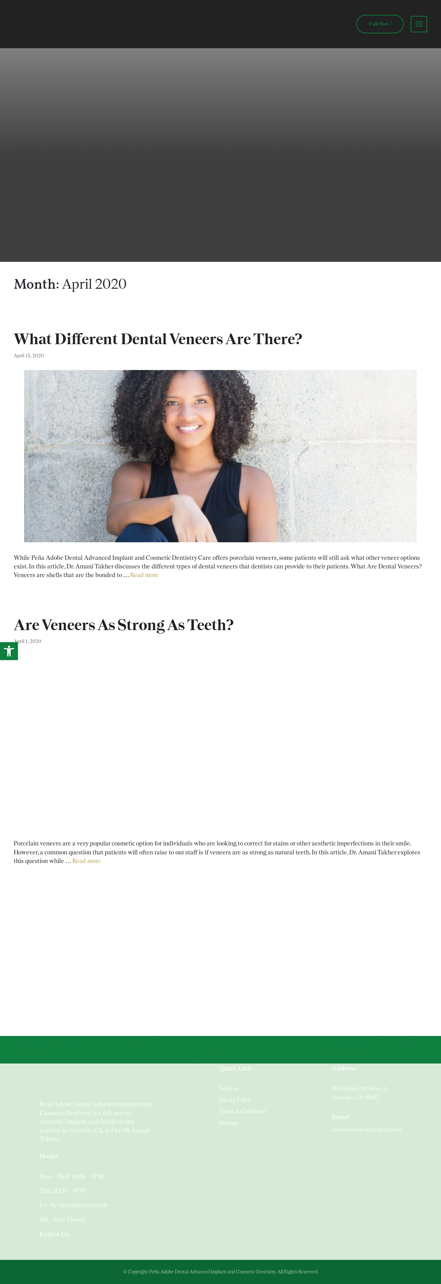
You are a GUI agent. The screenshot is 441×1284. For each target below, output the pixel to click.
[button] (9, 651)
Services (228, 1088)
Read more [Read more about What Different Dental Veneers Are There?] (144, 574)
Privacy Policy (234, 1100)
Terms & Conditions (242, 1111)
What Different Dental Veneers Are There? (158, 339)
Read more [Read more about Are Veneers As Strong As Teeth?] (86, 860)
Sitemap (228, 1123)
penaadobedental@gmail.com (366, 1129)
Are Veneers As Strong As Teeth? (124, 625)
